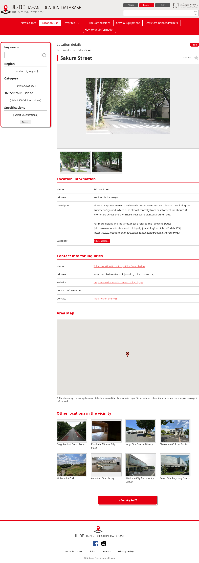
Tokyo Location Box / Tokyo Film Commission (120, 266)
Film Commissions (99, 23)
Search (25, 122)
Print (194, 44)
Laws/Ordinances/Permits (161, 23)
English (146, 5)
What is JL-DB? (73, 551)
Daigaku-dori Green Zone (72, 433)
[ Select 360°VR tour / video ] (25, 100)
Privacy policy (126, 551)
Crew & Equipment (128, 23)
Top (58, 50)
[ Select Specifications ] (25, 114)
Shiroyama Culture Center (175, 433)
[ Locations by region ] (25, 71)
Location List (50, 23)
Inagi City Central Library (141, 433)
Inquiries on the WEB (106, 298)
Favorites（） (72, 23)
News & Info (28, 23)
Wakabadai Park (72, 467)
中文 (163, 5)
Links (92, 551)
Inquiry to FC (129, 500)
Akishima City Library (106, 467)
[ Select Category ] (26, 85)
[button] (127, 354)
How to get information (99, 29)
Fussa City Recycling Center (175, 467)
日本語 (130, 5)
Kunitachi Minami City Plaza (106, 434)
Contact (106, 551)
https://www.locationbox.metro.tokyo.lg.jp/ (119, 282)
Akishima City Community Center (141, 468)
